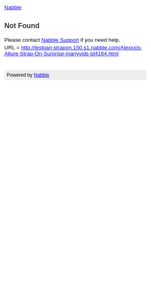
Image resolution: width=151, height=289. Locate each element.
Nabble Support (60, 40)
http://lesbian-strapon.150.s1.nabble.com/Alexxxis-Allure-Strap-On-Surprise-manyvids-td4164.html (73, 51)
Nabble (13, 7)
